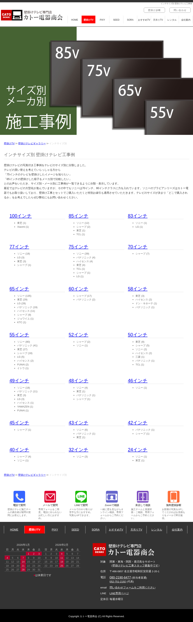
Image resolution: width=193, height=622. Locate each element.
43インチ (78, 422)
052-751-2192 (118, 581)
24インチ (137, 449)
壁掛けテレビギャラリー (32, 143)
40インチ (19, 449)
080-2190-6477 (120, 577)
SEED (116, 20)
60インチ (78, 288)
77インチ (19, 246)
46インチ (137, 380)
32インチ (78, 449)
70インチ (137, 246)
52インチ (78, 334)
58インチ (137, 288)
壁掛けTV (88, 20)
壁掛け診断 (154, 10)
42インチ (137, 422)
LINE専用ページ (119, 593)
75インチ (78, 246)
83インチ (137, 215)
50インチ (137, 334)
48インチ (78, 380)
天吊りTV (158, 20)
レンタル (172, 20)
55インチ (19, 334)
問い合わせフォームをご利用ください (133, 587)
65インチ (19, 288)
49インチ (19, 380)
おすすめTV (144, 20)
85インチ (78, 215)
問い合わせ (180, 10)
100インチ (20, 215)
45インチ (19, 422)
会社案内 (185, 20)
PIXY (102, 20)
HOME (74, 20)
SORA (130, 20)
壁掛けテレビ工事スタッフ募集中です (135, 565)
